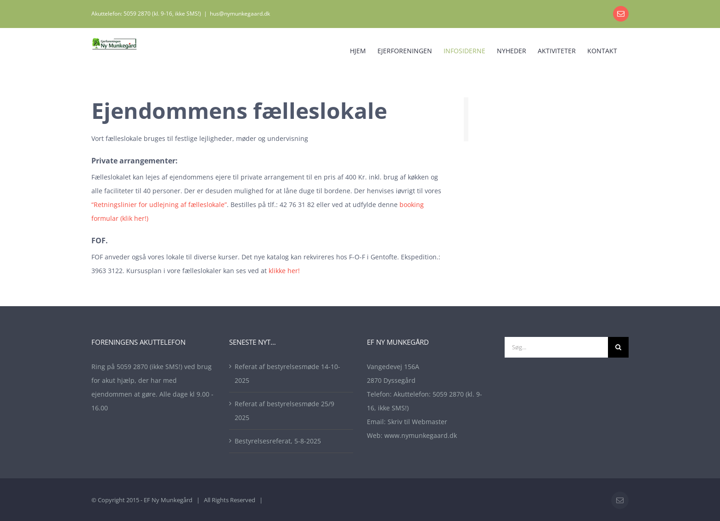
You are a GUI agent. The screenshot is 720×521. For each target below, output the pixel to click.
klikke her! (284, 270)
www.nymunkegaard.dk (420, 435)
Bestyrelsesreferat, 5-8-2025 (278, 441)
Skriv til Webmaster (417, 421)
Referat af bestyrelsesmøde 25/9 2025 (284, 410)
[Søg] (618, 347)
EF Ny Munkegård (168, 500)
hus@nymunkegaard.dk (240, 13)
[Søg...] (556, 347)
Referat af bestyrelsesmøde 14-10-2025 (287, 373)
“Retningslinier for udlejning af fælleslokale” (159, 204)
